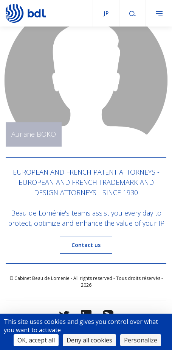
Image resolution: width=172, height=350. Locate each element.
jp (106, 13)
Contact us (86, 244)
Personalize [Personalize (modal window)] (140, 340)
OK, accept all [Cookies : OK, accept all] (36, 340)
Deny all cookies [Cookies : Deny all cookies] (89, 340)
